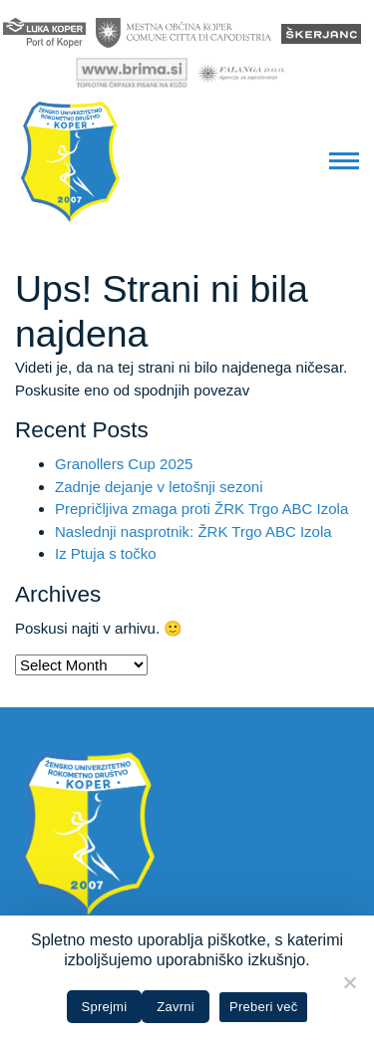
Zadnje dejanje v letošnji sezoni (158, 486)
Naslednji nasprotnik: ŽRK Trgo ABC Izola (193, 531)
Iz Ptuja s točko (106, 553)
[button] (343, 161)
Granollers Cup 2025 (123, 463)
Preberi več (263, 1006)
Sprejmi (105, 1006)
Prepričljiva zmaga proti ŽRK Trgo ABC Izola (201, 508)
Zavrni (175, 1006)
